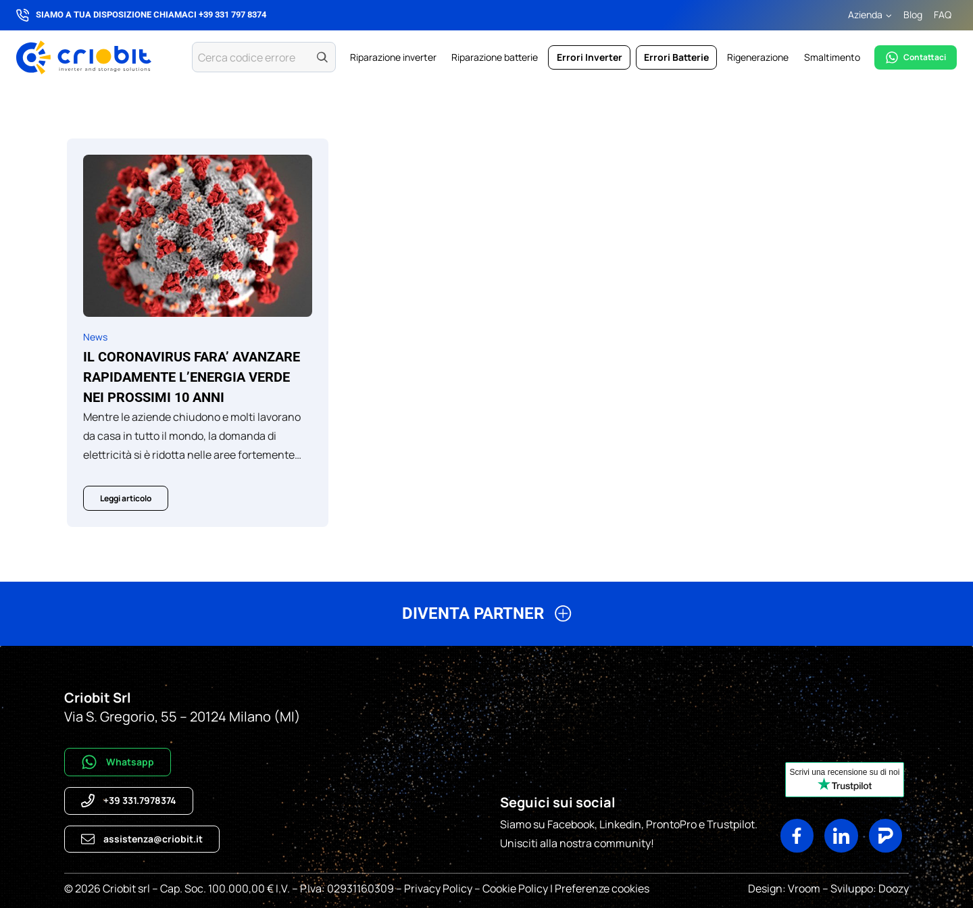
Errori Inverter (589, 57)
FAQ (942, 14)
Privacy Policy (438, 888)
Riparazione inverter (393, 57)
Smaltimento (832, 57)
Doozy (892, 888)
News (95, 336)
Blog (912, 14)
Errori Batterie (676, 57)
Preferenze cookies (602, 888)
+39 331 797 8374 (232, 14)
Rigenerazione (758, 57)
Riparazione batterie (494, 57)
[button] (486, 619)
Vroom (804, 888)
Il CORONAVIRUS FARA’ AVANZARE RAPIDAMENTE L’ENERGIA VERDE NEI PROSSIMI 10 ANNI (191, 377)
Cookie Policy (515, 888)
